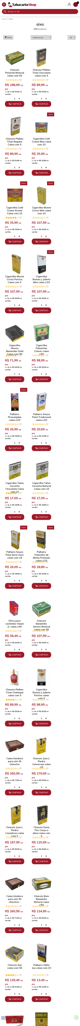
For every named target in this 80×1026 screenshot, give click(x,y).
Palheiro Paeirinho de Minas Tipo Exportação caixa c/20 (14, 746)
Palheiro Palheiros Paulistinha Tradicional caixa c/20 (65, 813)
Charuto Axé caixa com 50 (64, 610)
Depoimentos (40, 956)
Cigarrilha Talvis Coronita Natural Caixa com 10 (39, 341)
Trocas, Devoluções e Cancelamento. (40, 948)
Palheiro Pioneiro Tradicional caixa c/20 (39, 813)
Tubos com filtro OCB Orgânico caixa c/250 (13, 813)
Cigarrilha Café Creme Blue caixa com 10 (13, 138)
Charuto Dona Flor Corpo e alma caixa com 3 (65, 543)
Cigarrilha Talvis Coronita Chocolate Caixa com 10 (13, 341)
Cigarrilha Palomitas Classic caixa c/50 (14, 273)
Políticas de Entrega (40, 952)
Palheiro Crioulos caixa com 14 (65, 678)
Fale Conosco (40, 980)
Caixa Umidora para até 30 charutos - (14, 611)
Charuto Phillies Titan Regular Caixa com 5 (65, 71)
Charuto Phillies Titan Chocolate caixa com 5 (39, 71)
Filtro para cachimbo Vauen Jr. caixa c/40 (39, 408)
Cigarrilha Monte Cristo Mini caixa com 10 (64, 138)
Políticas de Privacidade (40, 944)
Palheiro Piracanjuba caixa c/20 (39, 273)
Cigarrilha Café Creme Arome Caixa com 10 (39, 138)
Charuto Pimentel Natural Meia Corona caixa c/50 (64, 746)
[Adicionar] (18, 97)
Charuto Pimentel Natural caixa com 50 (13, 71)
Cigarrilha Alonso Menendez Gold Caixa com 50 (64, 206)
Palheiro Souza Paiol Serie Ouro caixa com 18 (65, 341)
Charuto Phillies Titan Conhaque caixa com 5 (14, 476)
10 (45, 859)
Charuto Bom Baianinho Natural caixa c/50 (39, 611)
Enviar (57, 892)
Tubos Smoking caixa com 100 (39, 745)
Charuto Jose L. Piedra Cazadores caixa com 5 (39, 543)
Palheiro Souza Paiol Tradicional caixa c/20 (64, 273)
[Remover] (9, 97)
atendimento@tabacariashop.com (40, 976)
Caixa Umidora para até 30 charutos (64, 476)
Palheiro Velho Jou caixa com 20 (14, 678)
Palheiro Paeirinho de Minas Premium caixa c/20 (14, 408)
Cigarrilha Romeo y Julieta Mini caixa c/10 (39, 206)
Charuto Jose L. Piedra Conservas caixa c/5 (14, 543)
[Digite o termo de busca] (43, 11)
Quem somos (40, 939)
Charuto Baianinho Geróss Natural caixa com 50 (64, 408)
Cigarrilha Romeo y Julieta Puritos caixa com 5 (39, 476)
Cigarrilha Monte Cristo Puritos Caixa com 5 (13, 206)
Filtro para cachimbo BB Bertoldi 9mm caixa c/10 (39, 678)
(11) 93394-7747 (40, 971)
